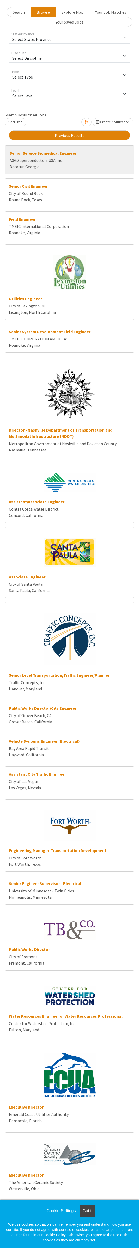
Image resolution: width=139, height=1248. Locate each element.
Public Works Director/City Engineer (42, 708)
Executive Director (26, 1107)
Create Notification (113, 122)
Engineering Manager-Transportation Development (57, 850)
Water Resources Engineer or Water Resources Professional (66, 1016)
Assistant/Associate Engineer (36, 501)
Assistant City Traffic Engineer (37, 774)
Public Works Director (29, 949)
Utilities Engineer (25, 298)
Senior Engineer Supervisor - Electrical (45, 883)
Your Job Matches (110, 12)
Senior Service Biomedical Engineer (43, 153)
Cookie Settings (61, 1210)
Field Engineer (22, 219)
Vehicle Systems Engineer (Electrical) (44, 741)
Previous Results (69, 135)
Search (19, 12)
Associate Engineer (27, 576)
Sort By (14, 122)
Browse (43, 12)
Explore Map (72, 12)
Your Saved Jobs (69, 22)
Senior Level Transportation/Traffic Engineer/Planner (59, 675)
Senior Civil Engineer (28, 186)
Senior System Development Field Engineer (49, 331)
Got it (87, 1210)
